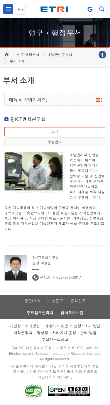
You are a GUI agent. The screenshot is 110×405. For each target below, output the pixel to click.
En (20, 9)
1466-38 (91, 347)
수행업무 (55, 141)
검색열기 (102, 9)
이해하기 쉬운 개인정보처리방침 (73, 326)
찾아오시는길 (71, 312)
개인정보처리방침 (25, 326)
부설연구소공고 (55, 339)
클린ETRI (32, 300)
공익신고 (78, 300)
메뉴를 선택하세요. (28, 100)
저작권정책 (23, 332)
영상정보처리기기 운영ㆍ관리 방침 (67, 332)
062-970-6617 (68, 277)
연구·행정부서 (28, 54)
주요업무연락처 (40, 312)
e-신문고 (55, 300)
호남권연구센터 (60, 54)
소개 (54, 131)
